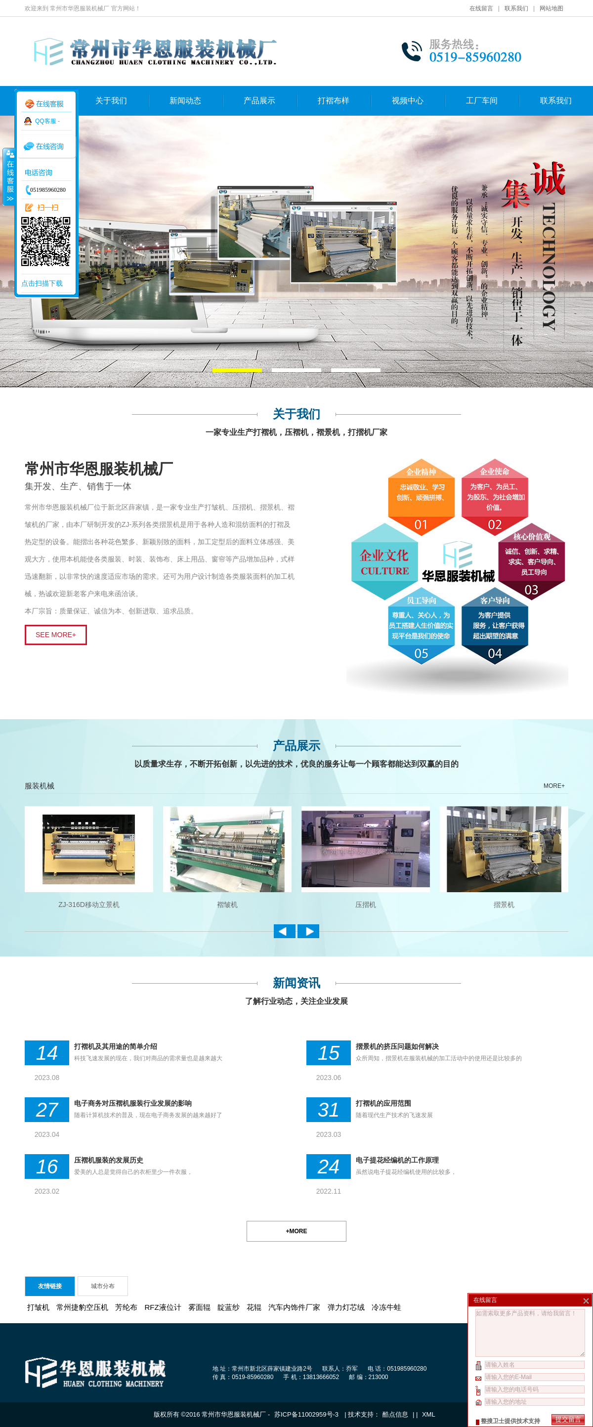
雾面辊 (199, 1307)
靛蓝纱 (228, 1307)
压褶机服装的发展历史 (108, 1160)
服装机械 (39, 785)
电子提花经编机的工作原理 (397, 1160)
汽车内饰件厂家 (294, 1307)
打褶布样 (333, 100)
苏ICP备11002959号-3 (307, 1414)
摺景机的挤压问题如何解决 (397, 1046)
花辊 (254, 1307)
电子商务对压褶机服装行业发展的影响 (133, 1103)
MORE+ (554, 785)
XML (428, 1414)
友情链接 (50, 1286)
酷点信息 (395, 1414)
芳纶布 (126, 1307)
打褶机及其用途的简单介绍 (115, 1046)
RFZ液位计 (163, 1307)
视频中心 (408, 100)
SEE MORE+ (56, 635)
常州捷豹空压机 (82, 1307)
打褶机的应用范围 (383, 1103)
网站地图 (551, 8)
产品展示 (259, 100)
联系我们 (516, 8)
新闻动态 (185, 100)
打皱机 (38, 1307)
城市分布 (103, 1286)
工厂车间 (482, 100)
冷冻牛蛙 (386, 1307)
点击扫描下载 (42, 283)
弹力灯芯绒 (346, 1307)
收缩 (8, 176)
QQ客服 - (47, 121)
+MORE (296, 1231)
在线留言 (481, 8)
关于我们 (111, 100)
